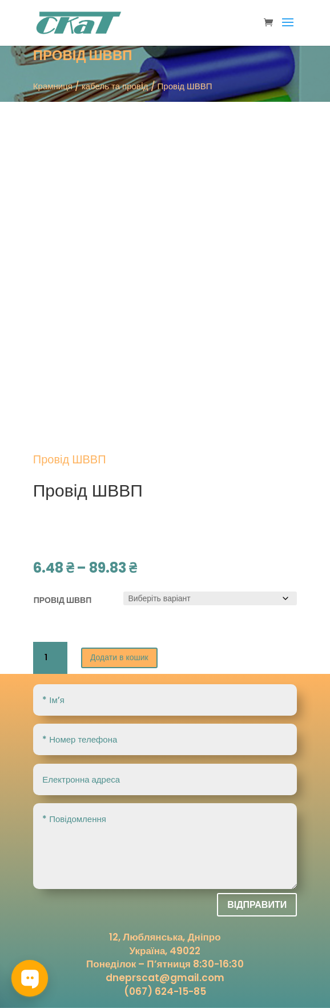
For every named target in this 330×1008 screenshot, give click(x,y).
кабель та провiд (115, 86)
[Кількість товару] (50, 658)
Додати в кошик (119, 657)
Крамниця (53, 86)
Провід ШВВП (62, 600)
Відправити (257, 904)
